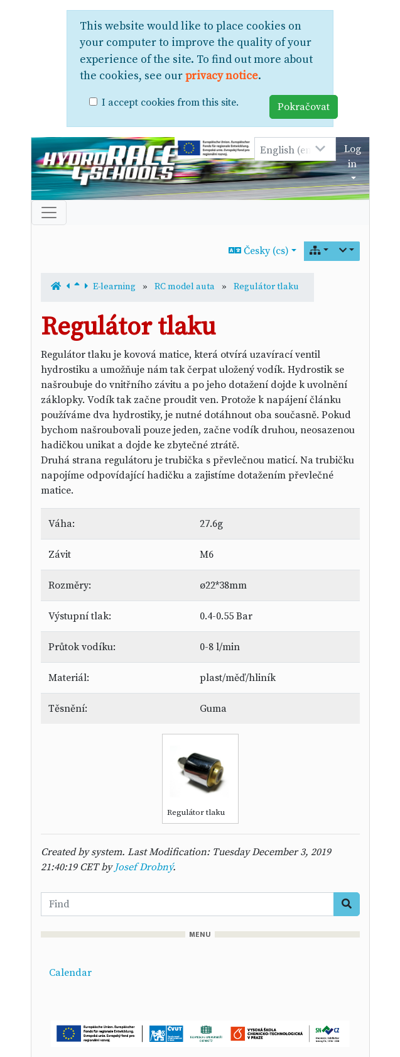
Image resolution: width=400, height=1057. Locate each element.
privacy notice (221, 76)
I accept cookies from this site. (170, 102)
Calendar (70, 972)
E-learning (114, 286)
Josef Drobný (143, 867)
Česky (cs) (259, 251)
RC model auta (184, 286)
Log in (352, 156)
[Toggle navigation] (49, 212)
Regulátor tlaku (266, 286)
